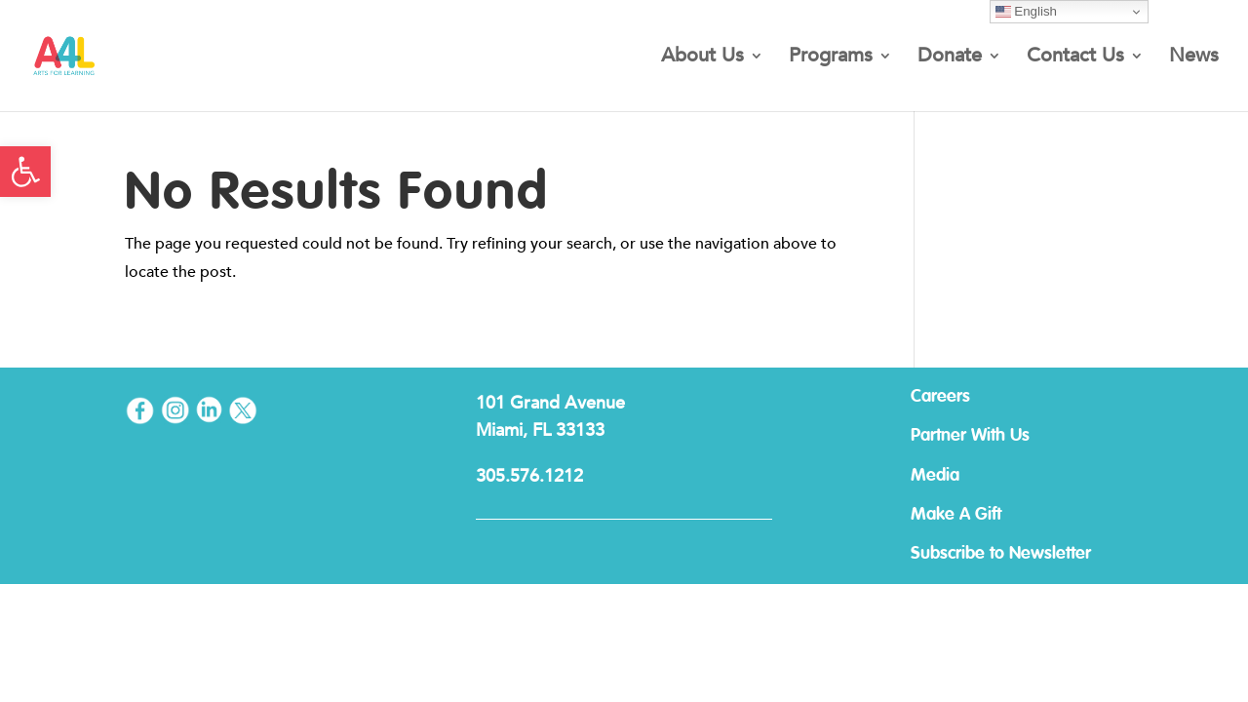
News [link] (1194, 58)
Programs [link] (831, 58)
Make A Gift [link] (956, 515)
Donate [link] (949, 58)
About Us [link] (702, 58)
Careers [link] (940, 397)
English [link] (1026, 12)
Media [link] (935, 476)
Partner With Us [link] (970, 436)
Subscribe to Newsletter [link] (1001, 554)
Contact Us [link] (1075, 58)
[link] (25, 171)
